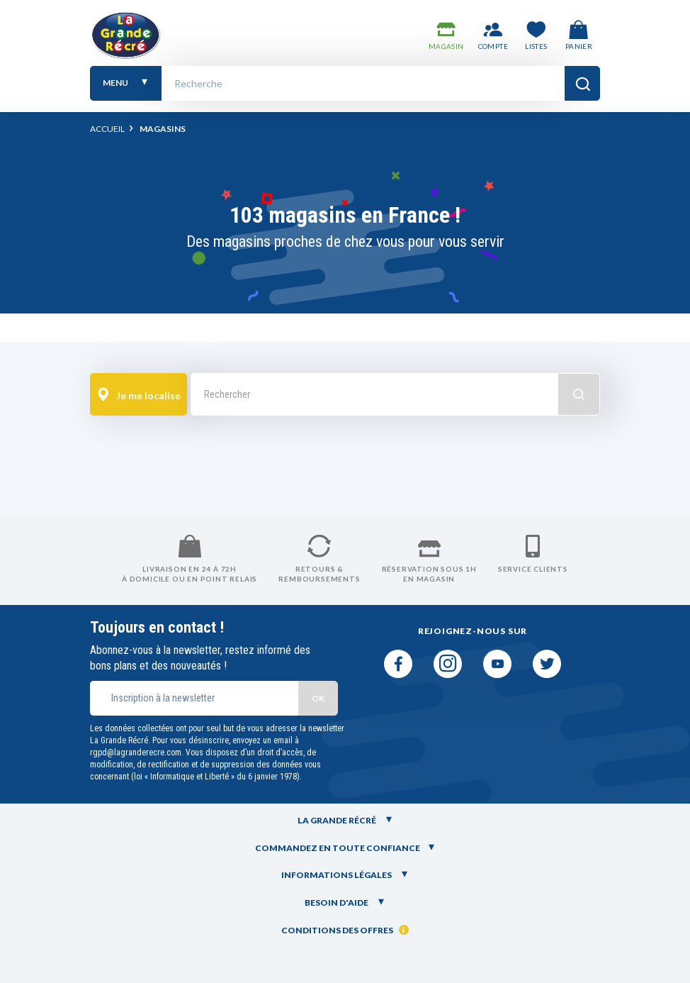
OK (318, 698)
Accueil (107, 128)
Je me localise (138, 395)
